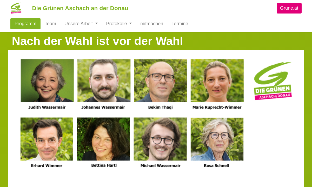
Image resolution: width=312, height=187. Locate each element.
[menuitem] (27, 23)
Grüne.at (287, 8)
